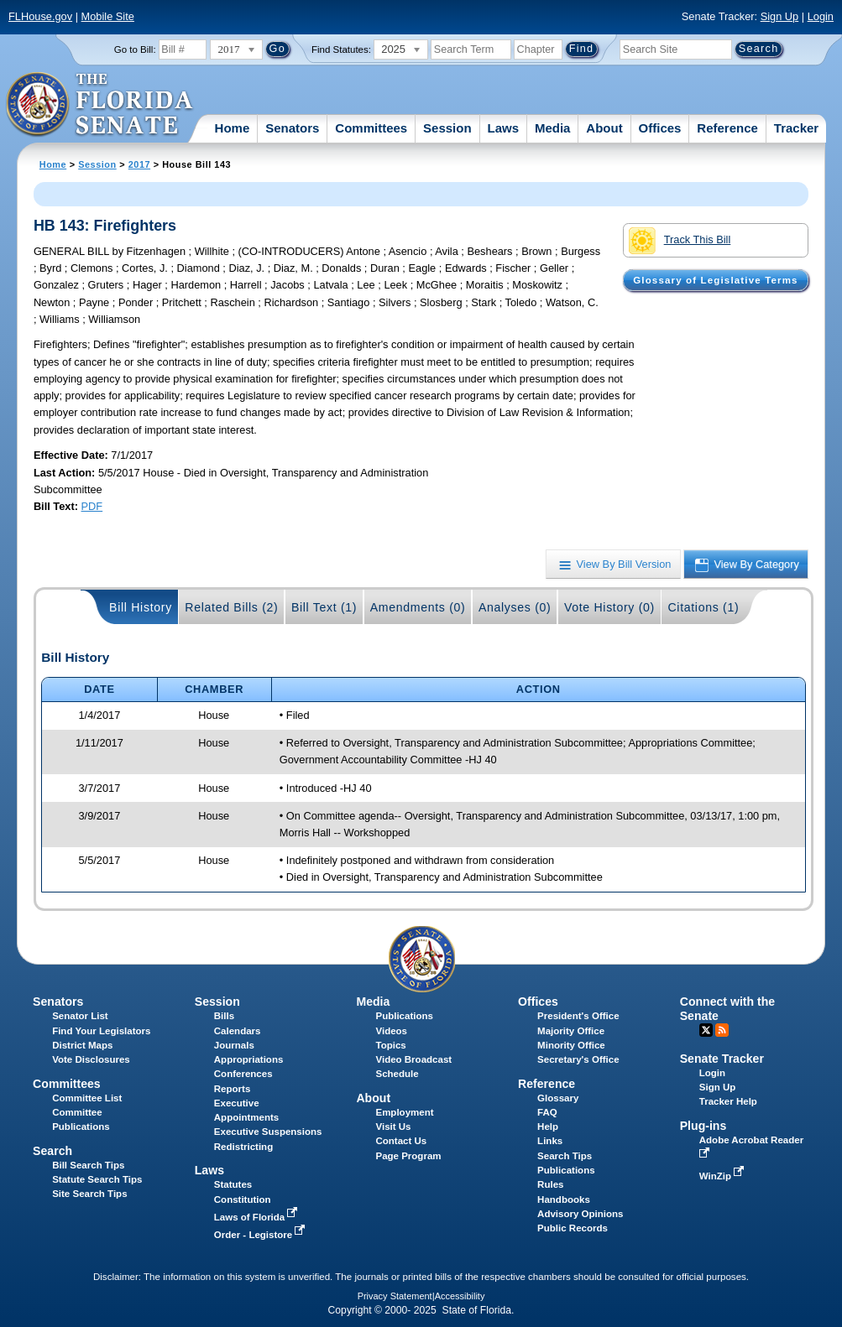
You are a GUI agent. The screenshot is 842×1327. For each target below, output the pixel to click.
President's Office (578, 1016)
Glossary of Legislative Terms (715, 280)
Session (447, 128)
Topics (390, 1045)
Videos (391, 1031)
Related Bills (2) (231, 607)
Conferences (243, 1074)
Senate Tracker (722, 1058)
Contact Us (400, 1141)
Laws (504, 128)
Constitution (242, 1199)
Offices (660, 128)
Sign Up (780, 16)
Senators (292, 128)
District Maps (82, 1045)
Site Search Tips (89, 1194)
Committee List (87, 1098)
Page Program (408, 1156)
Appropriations (249, 1059)
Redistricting (243, 1147)
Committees (371, 128)
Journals (234, 1045)
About (604, 128)
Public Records (572, 1228)
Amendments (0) (418, 607)
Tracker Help (728, 1101)
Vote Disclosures (91, 1059)
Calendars (237, 1031)
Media (553, 128)
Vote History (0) (609, 607)
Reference (727, 128)
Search (52, 1151)
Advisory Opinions (580, 1214)
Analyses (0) (515, 607)
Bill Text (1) (324, 607)
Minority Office (571, 1045)
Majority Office (570, 1031)
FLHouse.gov (40, 16)
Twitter (706, 1030)
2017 (139, 164)
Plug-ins (703, 1125)
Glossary (557, 1098)
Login (821, 16)
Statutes (233, 1184)
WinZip (723, 1176)
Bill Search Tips (88, 1165)
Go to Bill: (135, 49)
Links (549, 1141)
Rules (550, 1184)
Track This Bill (679, 240)
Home (232, 128)
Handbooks (563, 1199)
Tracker (796, 128)
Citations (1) (703, 607)
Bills (224, 1016)
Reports (232, 1089)
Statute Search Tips (97, 1179)
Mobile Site (107, 16)
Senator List (80, 1016)
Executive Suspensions (268, 1132)
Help (547, 1126)
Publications (403, 1016)
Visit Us (393, 1126)
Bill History (140, 607)
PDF (92, 506)
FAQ (547, 1112)
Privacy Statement (395, 1296)
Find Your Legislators (101, 1031)
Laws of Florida (257, 1217)
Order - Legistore (261, 1235)
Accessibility (460, 1296)
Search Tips (564, 1156)
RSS (722, 1030)
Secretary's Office (578, 1059)
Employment (404, 1112)
